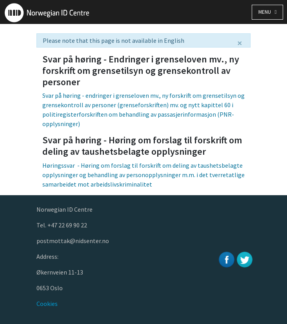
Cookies (47, 304)
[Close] (239, 43)
